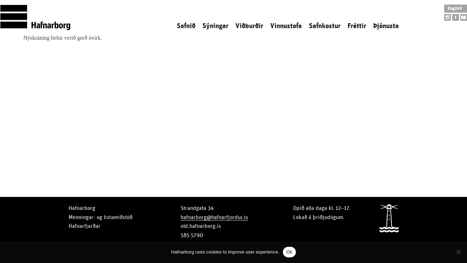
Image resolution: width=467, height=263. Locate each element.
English (455, 8)
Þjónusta (386, 26)
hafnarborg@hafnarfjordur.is (214, 217)
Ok (289, 252)
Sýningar (215, 26)
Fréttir (357, 26)
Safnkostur (324, 26)
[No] (458, 252)
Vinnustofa (286, 26)
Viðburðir (249, 26)
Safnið (186, 26)
